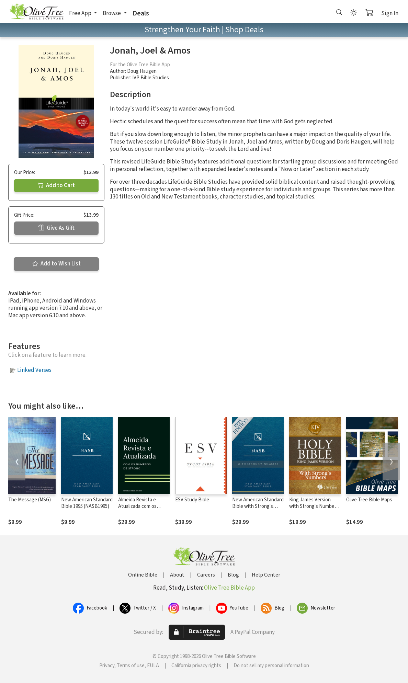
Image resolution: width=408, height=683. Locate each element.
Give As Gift (56, 228)
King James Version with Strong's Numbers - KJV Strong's (314, 506)
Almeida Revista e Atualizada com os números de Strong (138, 506)
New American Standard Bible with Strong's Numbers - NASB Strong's (258, 509)
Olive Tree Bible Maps (369, 499)
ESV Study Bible (192, 499)
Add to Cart (56, 185)
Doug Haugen (142, 71)
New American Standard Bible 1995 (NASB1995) (87, 503)
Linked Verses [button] (34, 370)
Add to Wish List (56, 264)
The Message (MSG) (29, 499)
